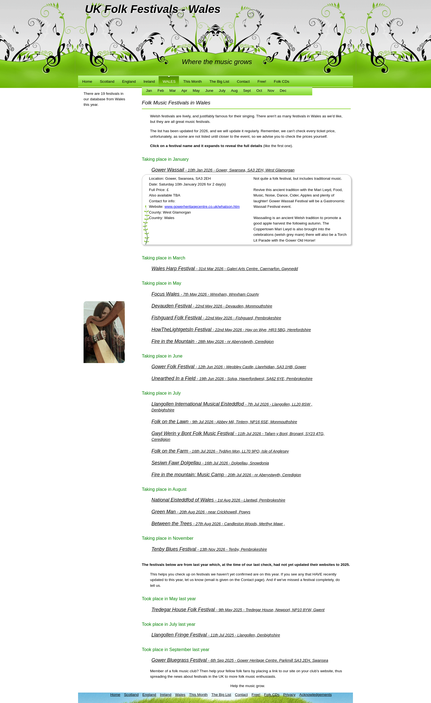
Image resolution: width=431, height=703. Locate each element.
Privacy (289, 695)
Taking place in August (164, 489)
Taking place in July (161, 393)
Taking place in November (168, 538)
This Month (192, 81)
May (196, 90)
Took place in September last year (175, 649)
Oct (259, 90)
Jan (149, 90)
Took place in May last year (169, 598)
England (129, 81)
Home (87, 81)
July (222, 90)
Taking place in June (162, 355)
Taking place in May (161, 283)
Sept (247, 90)
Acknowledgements (315, 695)
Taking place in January (165, 159)
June (209, 90)
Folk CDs (281, 81)
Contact (243, 81)
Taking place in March (163, 257)
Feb (161, 90)
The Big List (219, 81)
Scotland (107, 81)
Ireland (149, 81)
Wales (169, 81)
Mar (172, 90)
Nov (271, 90)
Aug (234, 90)
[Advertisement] (106, 212)
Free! (262, 81)
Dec (283, 90)
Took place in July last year (168, 624)
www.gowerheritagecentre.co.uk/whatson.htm (202, 206)
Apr (184, 90)
